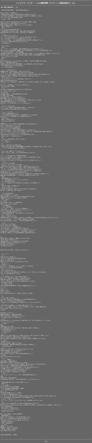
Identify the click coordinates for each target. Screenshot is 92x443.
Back (46, 441)
